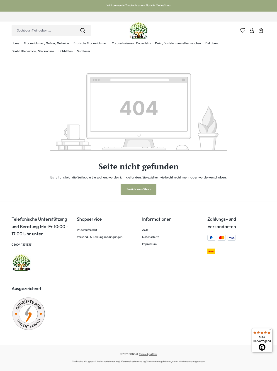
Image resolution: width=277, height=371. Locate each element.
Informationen (157, 219)
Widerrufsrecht (87, 230)
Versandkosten (129, 361)
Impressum (149, 244)
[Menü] (269, 331)
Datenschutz (150, 237)
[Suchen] (83, 30)
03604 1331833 (22, 244)
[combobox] (43, 30)
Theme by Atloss (148, 354)
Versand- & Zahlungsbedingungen (99, 237)
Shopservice (89, 219)
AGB (145, 230)
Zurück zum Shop (138, 189)
